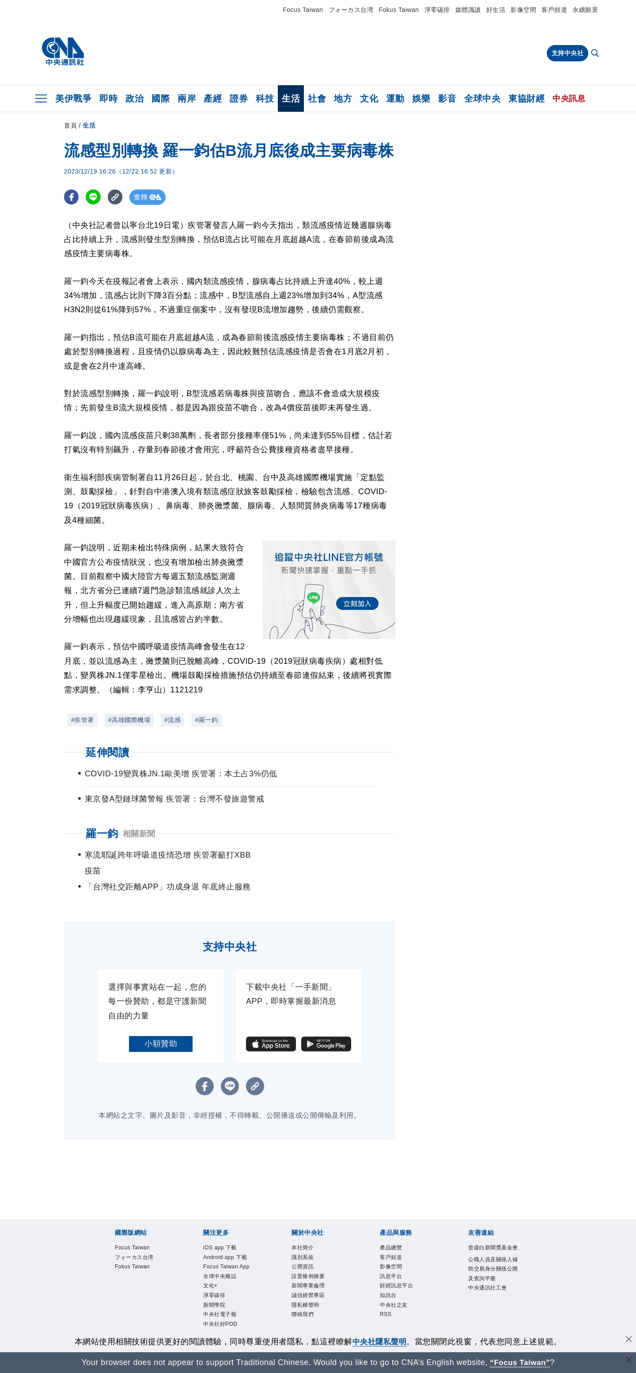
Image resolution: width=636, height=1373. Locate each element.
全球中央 (482, 98)
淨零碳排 (437, 10)
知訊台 (391, 1288)
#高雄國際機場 (129, 719)
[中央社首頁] (63, 52)
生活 (291, 98)
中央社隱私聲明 (379, 1341)
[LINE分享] (94, 197)
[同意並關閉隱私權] (628, 1340)
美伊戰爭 (73, 98)
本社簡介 (306, 1233)
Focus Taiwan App (225, 1272)
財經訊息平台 (402, 1277)
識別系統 (306, 1244)
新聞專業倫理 (313, 1277)
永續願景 (585, 10)
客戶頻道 (554, 10)
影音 (447, 98)
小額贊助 (160, 1027)
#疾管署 (82, 719)
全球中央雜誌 (225, 1288)
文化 (369, 98)
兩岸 (187, 98)
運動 (395, 98)
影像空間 (523, 10)
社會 (317, 98)
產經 (213, 98)
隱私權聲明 (310, 1299)
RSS (387, 1311)
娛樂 (421, 98)
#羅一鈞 (206, 719)
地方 (343, 98)
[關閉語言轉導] (628, 1361)
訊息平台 (394, 1266)
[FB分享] (72, 197)
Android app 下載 (227, 1249)
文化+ (212, 1299)
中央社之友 (398, 1299)
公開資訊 (306, 1255)
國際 (160, 98)
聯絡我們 (306, 1311)
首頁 (70, 125)
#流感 (172, 719)
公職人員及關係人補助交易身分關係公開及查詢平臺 (493, 1272)
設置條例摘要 (313, 1266)
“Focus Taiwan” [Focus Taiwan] (520, 1362)
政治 (134, 98)
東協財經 (526, 98)
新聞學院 (217, 1322)
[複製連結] (117, 197)
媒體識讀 (468, 10)
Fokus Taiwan (399, 10)
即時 (108, 98)
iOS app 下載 (224, 1233)
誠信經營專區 (313, 1288)
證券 (239, 98)
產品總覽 (394, 1233)
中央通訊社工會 (493, 1300)
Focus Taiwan (303, 10)
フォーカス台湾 (351, 10)
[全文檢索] (596, 54)
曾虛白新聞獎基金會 (493, 1238)
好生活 (496, 10)
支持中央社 (568, 53)
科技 (265, 98)
